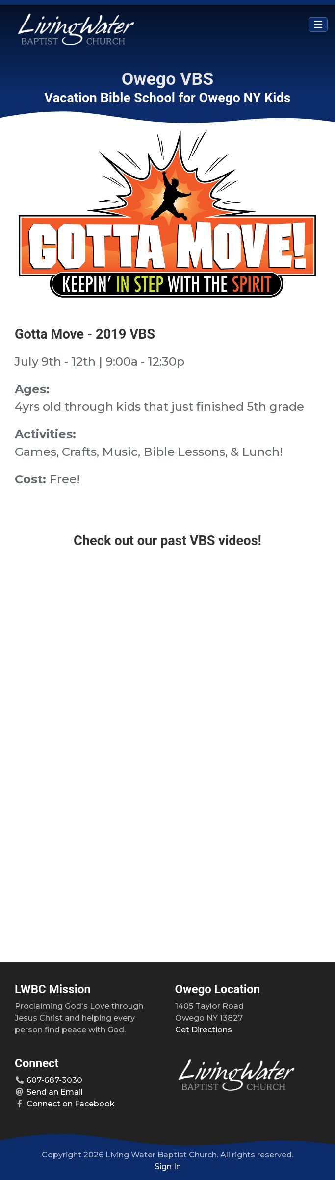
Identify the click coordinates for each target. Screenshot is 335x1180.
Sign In (168, 1166)
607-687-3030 (54, 1080)
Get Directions (203, 1029)
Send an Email (54, 1092)
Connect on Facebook (70, 1103)
